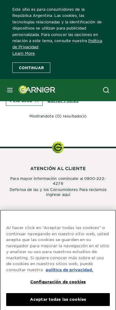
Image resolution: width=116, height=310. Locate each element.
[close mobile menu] (10, 90)
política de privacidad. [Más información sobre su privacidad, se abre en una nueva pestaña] (69, 272)
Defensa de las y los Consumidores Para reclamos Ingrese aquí (58, 192)
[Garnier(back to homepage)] (35, 90)
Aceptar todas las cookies (58, 301)
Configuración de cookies (58, 284)
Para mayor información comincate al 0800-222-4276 (58, 181)
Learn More (23, 53)
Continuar (31, 67)
